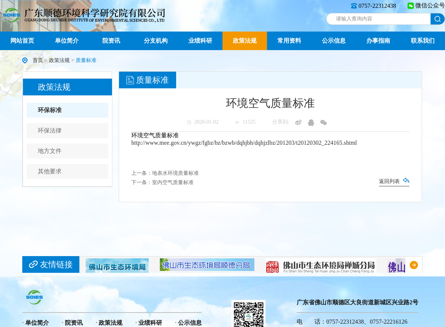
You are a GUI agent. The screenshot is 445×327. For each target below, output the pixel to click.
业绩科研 (200, 40)
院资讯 (111, 40)
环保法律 (50, 130)
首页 (38, 60)
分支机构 (156, 40)
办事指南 (378, 40)
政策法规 (245, 40)
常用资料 (289, 40)
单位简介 (67, 40)
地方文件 (50, 151)
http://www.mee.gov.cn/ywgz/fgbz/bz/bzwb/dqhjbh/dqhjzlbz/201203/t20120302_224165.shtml (244, 143)
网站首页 (22, 40)
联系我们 (423, 40)
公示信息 (334, 40)
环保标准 (50, 110)
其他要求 (50, 171)
